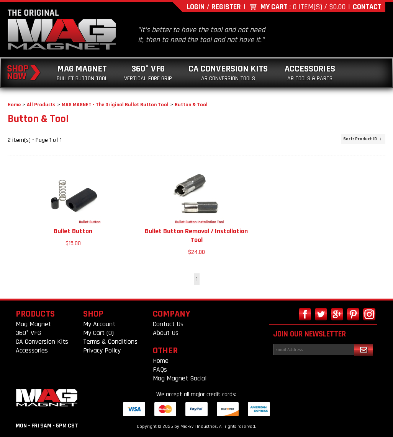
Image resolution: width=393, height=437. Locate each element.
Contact (367, 7)
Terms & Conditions (110, 341)
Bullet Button (73, 231)
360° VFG (148, 73)
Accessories (310, 73)
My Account (99, 324)
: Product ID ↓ (362, 139)
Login (196, 7)
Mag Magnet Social (179, 378)
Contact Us (168, 324)
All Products (41, 104)
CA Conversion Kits (228, 73)
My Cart (274, 7)
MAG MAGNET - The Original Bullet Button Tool (115, 104)
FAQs (160, 369)
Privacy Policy (102, 350)
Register (226, 7)
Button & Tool (191, 104)
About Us (165, 332)
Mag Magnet (82, 73)
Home (14, 104)
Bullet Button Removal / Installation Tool (196, 235)
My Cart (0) (98, 332)
